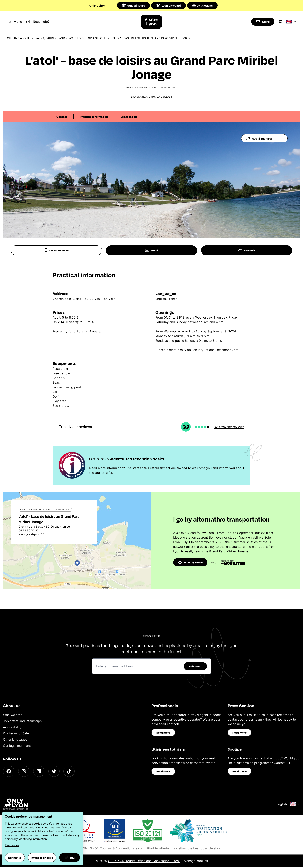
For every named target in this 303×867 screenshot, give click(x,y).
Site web (246, 250)
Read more (163, 732)
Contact (61, 116)
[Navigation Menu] (14, 21)
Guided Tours (133, 5)
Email (151, 250)
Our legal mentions (17, 746)
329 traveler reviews (229, 427)
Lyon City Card (168, 5)
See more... (61, 406)
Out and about (18, 38)
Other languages (15, 739)
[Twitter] (54, 771)
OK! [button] (70, 857)
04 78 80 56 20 (56, 250)
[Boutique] (262, 22)
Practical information (94, 116)
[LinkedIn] (38, 771)
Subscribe (195, 666)
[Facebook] (8, 771)
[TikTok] (69, 771)
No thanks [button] (15, 857)
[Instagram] (23, 771)
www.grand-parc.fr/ (31, 534)
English (288, 804)
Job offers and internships (22, 721)
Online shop (97, 5)
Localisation (129, 116)
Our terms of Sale (16, 733)
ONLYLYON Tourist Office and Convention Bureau (144, 861)
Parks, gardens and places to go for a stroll (71, 38)
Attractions (202, 5)
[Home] (151, 22)
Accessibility (12, 727)
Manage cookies (196, 861)
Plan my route (190, 562)
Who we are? (12, 715)
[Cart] (280, 22)
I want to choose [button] (42, 857)
